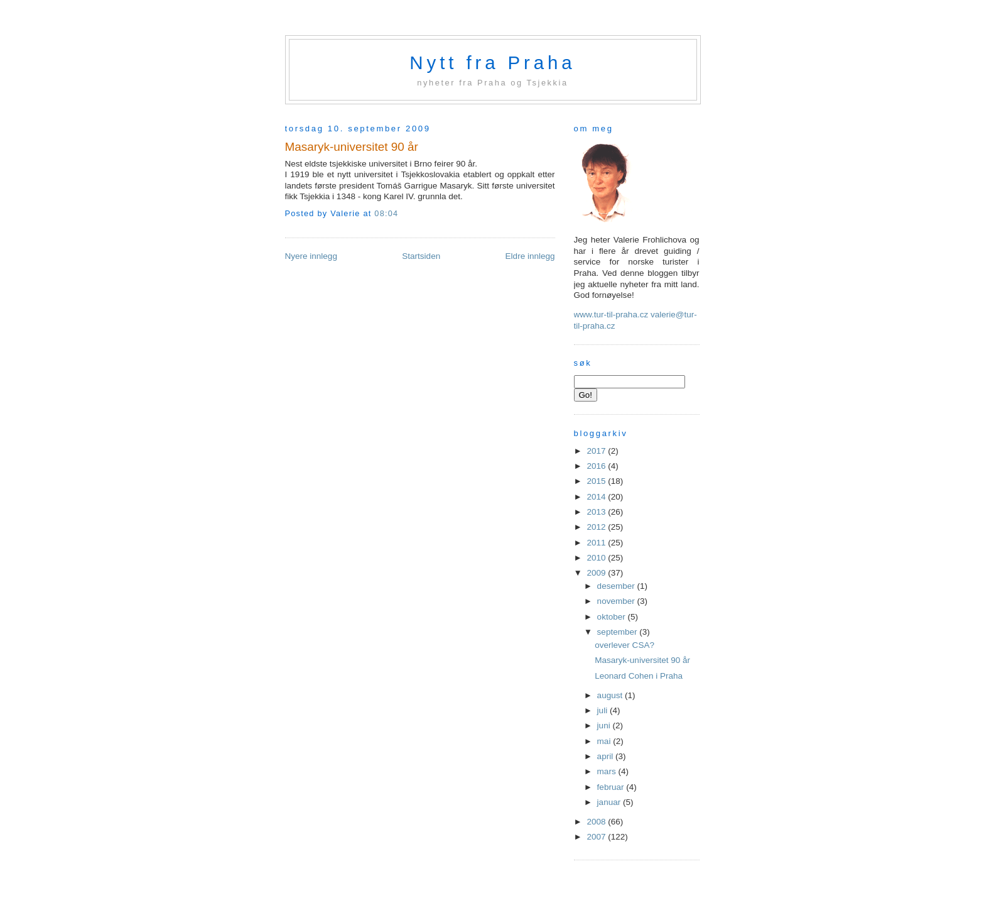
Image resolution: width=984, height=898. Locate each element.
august (611, 695)
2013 (597, 512)
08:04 (386, 213)
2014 (597, 496)
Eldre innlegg (530, 256)
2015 (597, 481)
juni (605, 725)
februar (612, 787)
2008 (597, 821)
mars (608, 771)
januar (610, 802)
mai (605, 741)
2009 (597, 573)
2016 (597, 466)
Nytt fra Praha (492, 62)
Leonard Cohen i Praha (639, 676)
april (606, 756)
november (617, 601)
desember (617, 586)
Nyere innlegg (311, 256)
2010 (597, 557)
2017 (597, 451)
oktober (612, 616)
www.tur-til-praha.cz (611, 314)
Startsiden (421, 256)
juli (603, 710)
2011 (597, 542)
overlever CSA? (624, 645)
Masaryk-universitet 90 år (351, 146)
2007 (597, 836)
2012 (597, 527)
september (618, 632)
